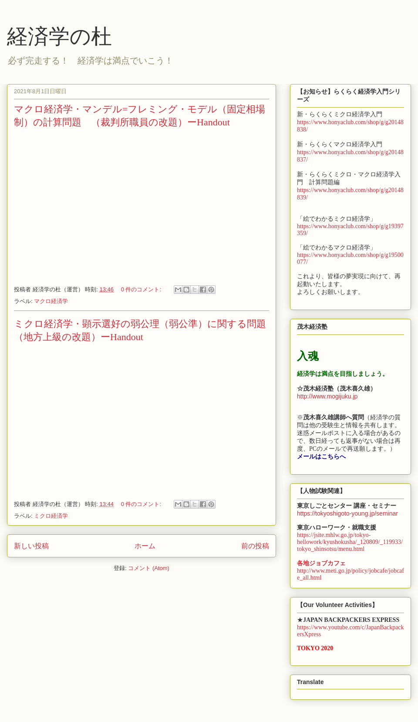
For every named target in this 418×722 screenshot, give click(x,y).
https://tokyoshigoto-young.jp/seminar (347, 513)
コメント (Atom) (148, 568)
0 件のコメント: (142, 289)
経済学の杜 (59, 36)
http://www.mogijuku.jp (327, 396)
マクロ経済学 (51, 301)
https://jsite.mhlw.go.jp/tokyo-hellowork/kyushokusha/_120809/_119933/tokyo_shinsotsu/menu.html (350, 542)
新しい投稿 (31, 546)
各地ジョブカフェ (321, 563)
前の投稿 (255, 546)
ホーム (145, 546)
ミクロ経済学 (51, 516)
